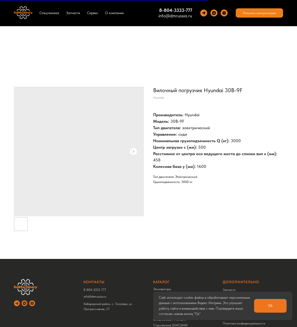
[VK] (213, 12)
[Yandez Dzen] (224, 12)
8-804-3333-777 (175, 10)
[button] (259, 13)
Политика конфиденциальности (244, 323)
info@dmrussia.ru (175, 16)
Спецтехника (49, 13)
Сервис (92, 13)
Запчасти (73, 13)
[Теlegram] (203, 12)
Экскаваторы (162, 289)
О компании (114, 13)
